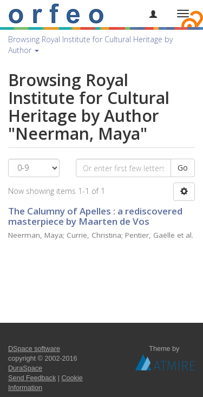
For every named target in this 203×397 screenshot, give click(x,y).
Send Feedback (32, 378)
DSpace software (34, 349)
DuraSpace (25, 368)
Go (183, 167)
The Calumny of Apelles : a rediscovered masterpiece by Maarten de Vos (95, 216)
